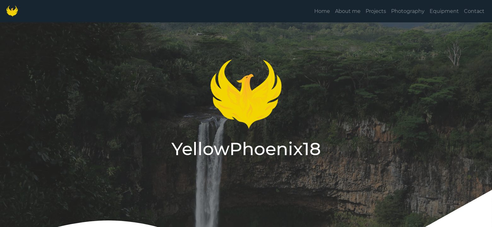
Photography (408, 11)
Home (322, 11)
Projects (376, 11)
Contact (474, 11)
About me (348, 11)
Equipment (444, 11)
